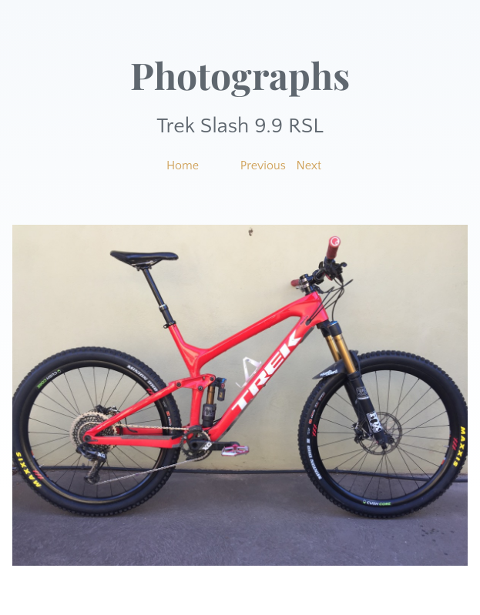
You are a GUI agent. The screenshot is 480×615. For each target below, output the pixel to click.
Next (309, 165)
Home (182, 165)
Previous (263, 165)
